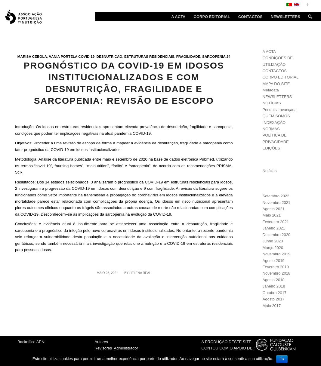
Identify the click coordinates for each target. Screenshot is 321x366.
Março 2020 (273, 247)
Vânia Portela (63, 56)
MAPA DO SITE (276, 84)
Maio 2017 (272, 305)
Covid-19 (86, 56)
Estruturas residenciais (149, 56)
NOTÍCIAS (272, 103)
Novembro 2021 (277, 202)
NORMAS (271, 129)
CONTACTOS (275, 71)
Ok (281, 359)
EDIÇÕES (271, 148)
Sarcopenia (214, 56)
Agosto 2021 (274, 209)
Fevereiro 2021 (276, 222)
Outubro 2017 (275, 293)
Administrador (126, 348)
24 (228, 56)
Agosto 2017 (274, 299)
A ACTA (269, 51)
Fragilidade (188, 56)
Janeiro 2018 (274, 286)
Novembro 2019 (277, 254)
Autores (101, 342)
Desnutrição (109, 56)
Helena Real (140, 273)
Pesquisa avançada (280, 109)
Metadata (271, 90)
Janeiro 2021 (274, 228)
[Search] (308, 16)
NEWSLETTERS (277, 96)
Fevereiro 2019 (276, 267)
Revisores (103, 348)
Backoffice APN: (31, 342)
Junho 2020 (273, 241)
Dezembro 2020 (277, 234)
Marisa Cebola (32, 56)
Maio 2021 (272, 215)
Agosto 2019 (274, 260)
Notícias (270, 170)
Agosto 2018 (274, 280)
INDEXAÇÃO (274, 122)
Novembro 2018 (277, 273)
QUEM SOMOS (276, 116)
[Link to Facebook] (307, 4)
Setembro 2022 (276, 196)
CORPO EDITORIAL (281, 77)
